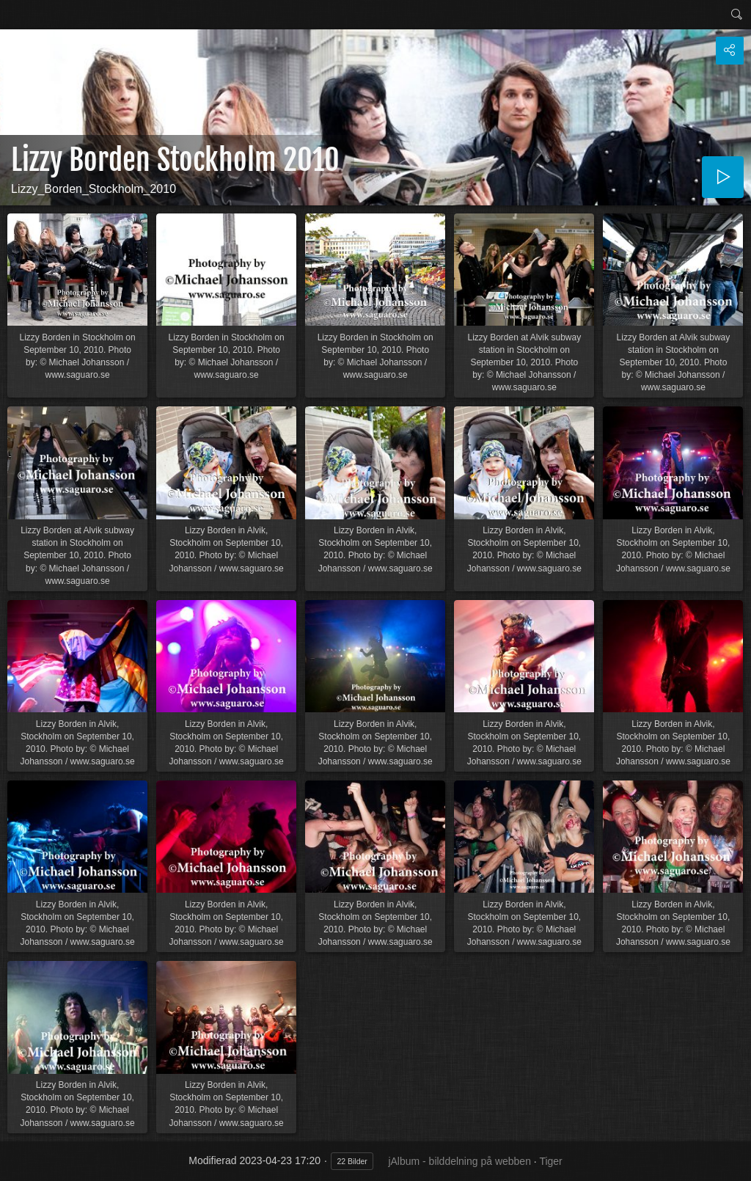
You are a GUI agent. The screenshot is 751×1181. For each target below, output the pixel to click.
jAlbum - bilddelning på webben (459, 1161)
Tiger (550, 1161)
